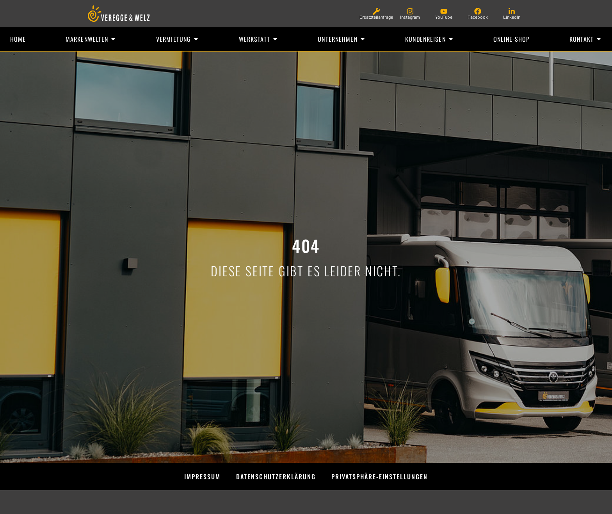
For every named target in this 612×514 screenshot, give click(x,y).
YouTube (443, 17)
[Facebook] (477, 11)
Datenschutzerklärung (276, 476)
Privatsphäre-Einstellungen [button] (379, 476)
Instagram (410, 17)
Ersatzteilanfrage (376, 17)
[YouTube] (443, 11)
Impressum (202, 476)
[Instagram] (410, 11)
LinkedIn (511, 17)
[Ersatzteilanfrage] (376, 11)
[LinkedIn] (511, 11)
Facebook (478, 17)
